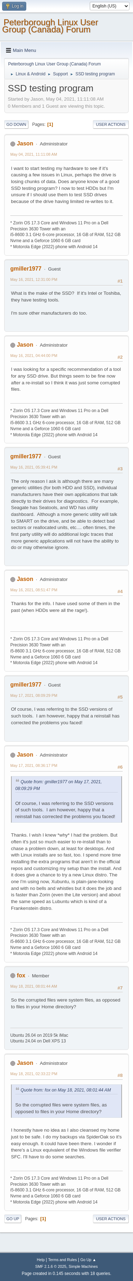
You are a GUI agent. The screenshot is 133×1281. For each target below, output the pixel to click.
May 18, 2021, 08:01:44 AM (33, 986)
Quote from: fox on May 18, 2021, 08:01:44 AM (66, 1090)
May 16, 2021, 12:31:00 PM (33, 279)
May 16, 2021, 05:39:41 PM (33, 467)
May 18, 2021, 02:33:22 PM (33, 1074)
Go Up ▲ (88, 1260)
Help (41, 1260)
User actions (111, 124)
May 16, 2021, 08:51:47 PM (33, 590)
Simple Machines (83, 1266)
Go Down (16, 124)
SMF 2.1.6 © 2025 (50, 1266)
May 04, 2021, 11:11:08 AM (33, 154)
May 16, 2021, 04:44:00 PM (33, 355)
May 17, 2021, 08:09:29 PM (33, 695)
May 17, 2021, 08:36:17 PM (33, 765)
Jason (25, 143)
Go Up (12, 1219)
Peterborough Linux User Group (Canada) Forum (50, 25)
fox (21, 975)
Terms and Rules (62, 1260)
